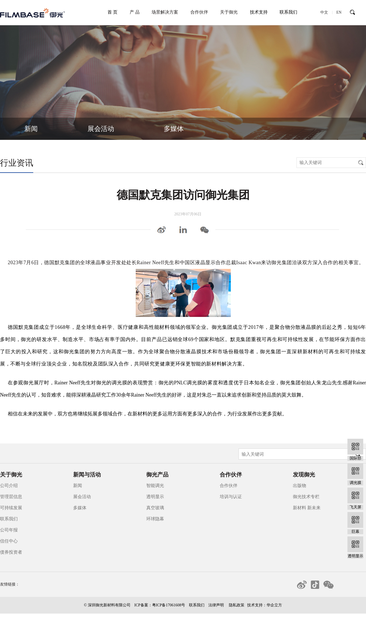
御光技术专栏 (306, 496)
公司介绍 (9, 485)
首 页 (112, 12)
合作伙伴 (228, 485)
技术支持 (259, 12)
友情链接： (9, 584)
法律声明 (216, 605)
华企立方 (274, 605)
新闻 (31, 128)
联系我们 (288, 12)
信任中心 (9, 541)
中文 (324, 12)
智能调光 (155, 485)
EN (339, 12)
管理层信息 (11, 496)
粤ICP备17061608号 (168, 605)
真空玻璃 (155, 507)
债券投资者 (11, 552)
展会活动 (101, 128)
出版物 (299, 485)
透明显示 (155, 496)
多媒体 (174, 128)
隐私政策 (236, 605)
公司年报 (9, 530)
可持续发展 (11, 507)
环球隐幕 (155, 518)
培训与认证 (231, 496)
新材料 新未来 (307, 507)
